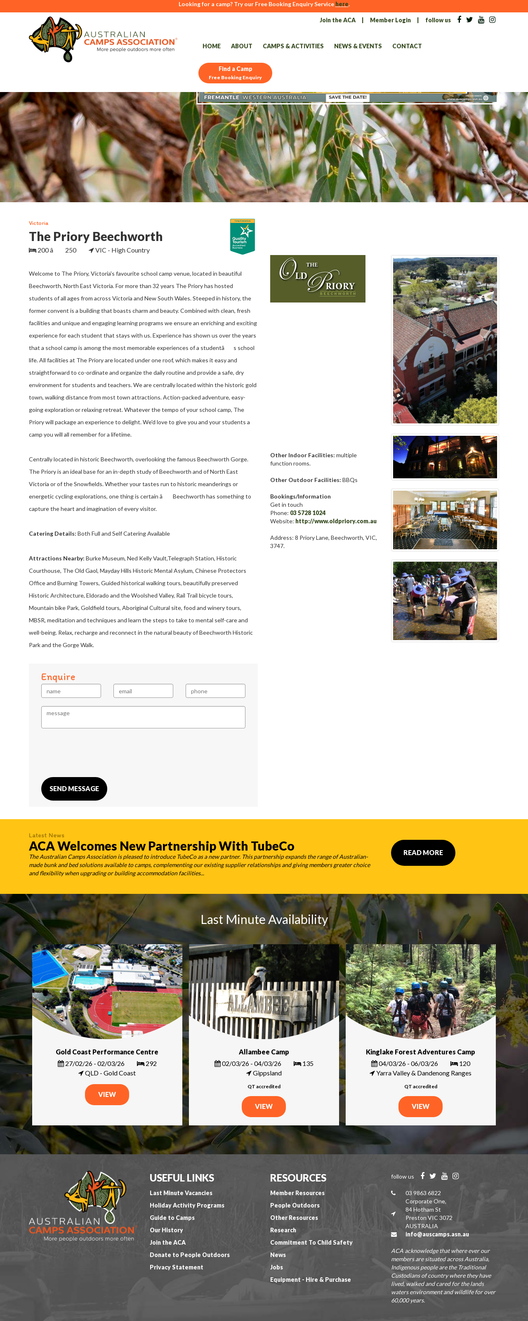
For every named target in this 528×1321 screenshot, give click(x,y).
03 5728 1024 (307, 512)
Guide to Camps (172, 1217)
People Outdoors (295, 1205)
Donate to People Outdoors (190, 1254)
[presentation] (104, 753)
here (342, 3)
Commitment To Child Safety (311, 1242)
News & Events (358, 46)
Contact (407, 46)
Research (283, 1230)
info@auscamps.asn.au (437, 1234)
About (241, 46)
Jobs (276, 1267)
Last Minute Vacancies (181, 1192)
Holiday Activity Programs (187, 1205)
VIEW (107, 1094)
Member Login (390, 20)
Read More (423, 852)
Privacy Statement (176, 1267)
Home (212, 46)
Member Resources (297, 1192)
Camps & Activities (293, 46)
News (278, 1254)
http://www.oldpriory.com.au (336, 521)
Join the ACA (338, 20)
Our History (166, 1230)
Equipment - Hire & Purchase (310, 1279)
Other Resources (294, 1217)
